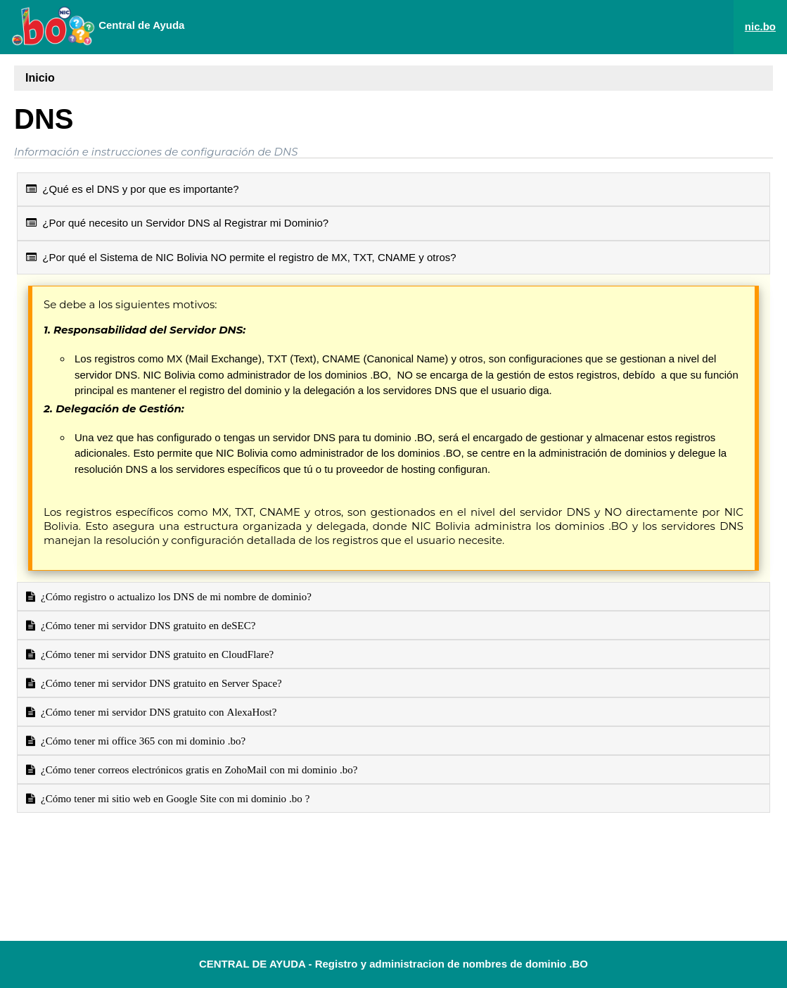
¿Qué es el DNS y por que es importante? (132, 189)
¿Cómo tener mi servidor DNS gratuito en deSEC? (145, 625)
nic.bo (760, 26)
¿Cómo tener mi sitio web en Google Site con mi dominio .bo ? (172, 798)
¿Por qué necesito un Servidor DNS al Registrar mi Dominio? (177, 223)
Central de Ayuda (97, 26)
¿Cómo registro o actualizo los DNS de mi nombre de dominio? (173, 596)
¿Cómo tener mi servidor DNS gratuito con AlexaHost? (155, 712)
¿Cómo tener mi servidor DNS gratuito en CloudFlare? (154, 654)
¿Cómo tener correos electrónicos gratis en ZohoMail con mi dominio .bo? (196, 769)
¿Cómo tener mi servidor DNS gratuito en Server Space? (158, 683)
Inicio (40, 78)
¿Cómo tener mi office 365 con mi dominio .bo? (140, 740)
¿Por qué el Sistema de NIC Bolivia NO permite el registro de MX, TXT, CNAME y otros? (241, 257)
